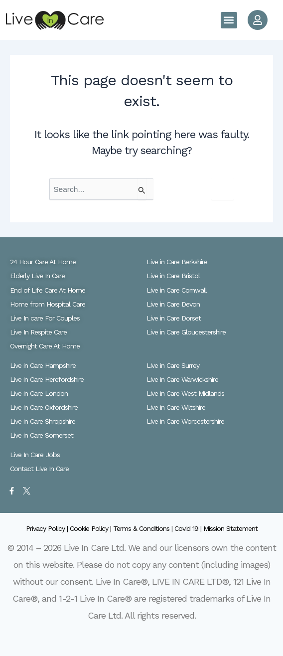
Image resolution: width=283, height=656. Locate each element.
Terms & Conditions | (143, 528)
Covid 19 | (188, 528)
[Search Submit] (142, 189)
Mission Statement (230, 528)
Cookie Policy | (91, 528)
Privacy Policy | (48, 528)
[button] (229, 20)
